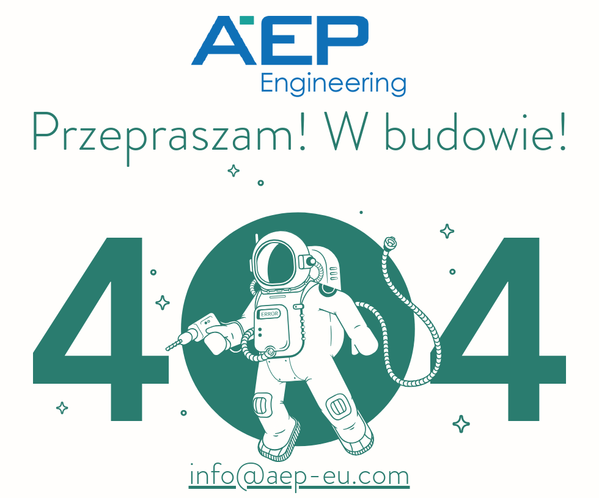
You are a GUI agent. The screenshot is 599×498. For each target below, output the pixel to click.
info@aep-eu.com (299, 474)
